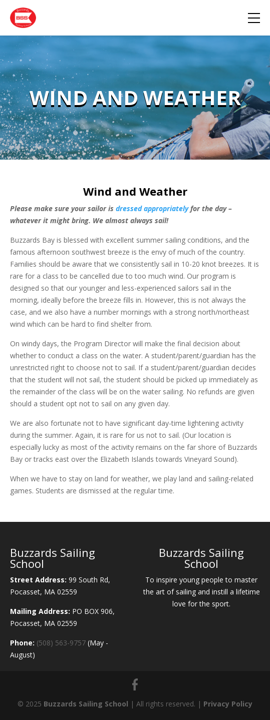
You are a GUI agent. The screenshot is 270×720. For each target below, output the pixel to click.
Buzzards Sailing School (86, 703)
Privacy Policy (227, 703)
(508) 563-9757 (61, 642)
